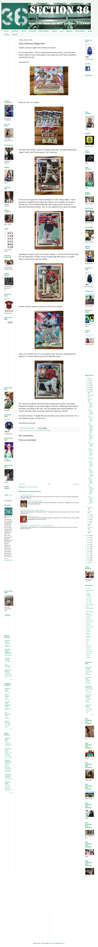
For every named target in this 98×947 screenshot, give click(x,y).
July (89, 515)
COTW (88, 588)
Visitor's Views (88, 634)
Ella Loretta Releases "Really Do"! (88, 682)
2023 (88, 385)
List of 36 (88, 599)
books (88, 640)
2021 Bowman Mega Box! (90, 444)
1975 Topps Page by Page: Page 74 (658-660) (91, 428)
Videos (6, 34)
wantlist (88, 657)
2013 (88, 551)
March (89, 524)
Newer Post (22, 484)
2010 (88, 558)
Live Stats (89, 603)
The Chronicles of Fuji (8, 714)
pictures (88, 647)
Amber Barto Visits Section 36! (90, 481)
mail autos (89, 645)
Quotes (88, 624)
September (90, 507)
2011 (88, 555)
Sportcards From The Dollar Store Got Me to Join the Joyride (8, 787)
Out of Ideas (8, 667)
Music (90, 31)
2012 (88, 553)
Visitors (54, 31)
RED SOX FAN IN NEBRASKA (8, 651)
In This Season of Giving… (27, 495)
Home (6, 31)
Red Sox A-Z (89, 628)
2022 (88, 387)
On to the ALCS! (90, 458)
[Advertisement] (49, 546)
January (90, 531)
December (90, 391)
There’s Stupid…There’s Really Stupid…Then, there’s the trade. (36, 525)
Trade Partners (88, 630)
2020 (88, 535)
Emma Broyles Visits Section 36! (90, 464)
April (89, 521)
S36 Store (15, 31)
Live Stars (89, 601)
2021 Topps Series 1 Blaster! (91, 412)
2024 (88, 383)
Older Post (76, 484)
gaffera (52, 943)
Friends (14, 34)
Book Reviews (44, 31)
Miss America (80, 31)
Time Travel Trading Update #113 (8, 645)
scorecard (89, 651)
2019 (88, 537)
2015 (88, 546)
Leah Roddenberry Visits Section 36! (90, 500)
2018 (88, 540)
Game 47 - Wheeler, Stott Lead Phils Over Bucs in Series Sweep (8, 754)
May (89, 519)
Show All (11, 679)
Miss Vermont (89, 611)
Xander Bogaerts (47, 430)
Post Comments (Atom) (32, 487)
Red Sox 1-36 (89, 626)
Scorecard (32, 31)
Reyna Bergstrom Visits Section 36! (90, 452)
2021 (88, 389)
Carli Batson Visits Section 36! (90, 405)
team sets (88, 653)
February (90, 527)
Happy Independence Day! (35, 501)
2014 (88, 548)
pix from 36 (89, 649)
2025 (88, 380)
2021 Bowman (26, 430)
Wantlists (69, 31)
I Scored (88, 597)
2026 (88, 378)
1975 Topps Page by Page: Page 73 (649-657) (91, 490)
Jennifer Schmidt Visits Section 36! (90, 437)
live (87, 644)
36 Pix (24, 31)
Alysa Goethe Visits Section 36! (90, 419)
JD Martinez (39, 430)
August (90, 511)
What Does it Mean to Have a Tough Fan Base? (32, 510)
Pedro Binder (89, 620)
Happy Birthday (88, 594)
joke (87, 642)
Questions (89, 622)
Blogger (63, 943)
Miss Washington (89, 614)
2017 (88, 542)
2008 (88, 562)
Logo (61, 31)
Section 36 (9, 517)
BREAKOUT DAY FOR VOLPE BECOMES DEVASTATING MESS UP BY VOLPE (8, 767)
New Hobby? (8, 661)
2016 (88, 544)
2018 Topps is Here (33, 516)
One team (7, 691)
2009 (88, 560)
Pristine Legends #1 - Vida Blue (8, 708)
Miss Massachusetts (90, 608)
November (90, 395)
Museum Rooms (88, 617)
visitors (88, 655)
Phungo (7, 721)
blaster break (33, 430)
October (90, 399)
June (89, 517)
